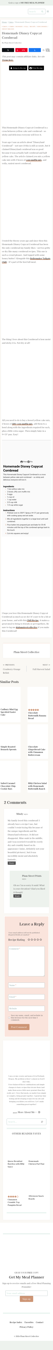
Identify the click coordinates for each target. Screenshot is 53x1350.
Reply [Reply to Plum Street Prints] (17, 896)
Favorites (29, 1322)
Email (12, 997)
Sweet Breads (8, 29)
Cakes (4, 26)
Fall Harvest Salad (39, 667)
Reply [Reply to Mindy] (11, 863)
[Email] (26, 997)
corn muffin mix (34, 159)
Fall (26, 26)
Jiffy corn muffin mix (22, 423)
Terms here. (7, 59)
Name (12, 985)
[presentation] (10, 697)
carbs (11, 26)
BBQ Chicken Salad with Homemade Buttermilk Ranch (37, 786)
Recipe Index (16, 1322)
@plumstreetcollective (26, 627)
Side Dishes (42, 26)
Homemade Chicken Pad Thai (36, 1162)
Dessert (19, 26)
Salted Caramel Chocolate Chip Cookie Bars (8, 786)
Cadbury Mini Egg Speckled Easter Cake (9, 712)
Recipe (33, 26)
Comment (14, 948)
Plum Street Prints (31, 875)
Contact (39, 1322)
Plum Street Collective (13, 43)
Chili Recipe (33, 620)
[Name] (26, 985)
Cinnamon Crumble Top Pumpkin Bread (14, 1202)
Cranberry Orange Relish (14, 668)
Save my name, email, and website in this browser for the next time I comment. (27, 1017)
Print (23, 462)
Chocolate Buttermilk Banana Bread (37, 715)
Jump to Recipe (18, 68)
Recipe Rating (16, 939)
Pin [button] (30, 462)
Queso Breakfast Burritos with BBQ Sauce (16, 1164)
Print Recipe (36, 68)
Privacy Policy (26, 1326)
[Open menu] (47, 11)
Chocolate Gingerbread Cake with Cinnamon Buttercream (36, 750)
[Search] (42, 1121)
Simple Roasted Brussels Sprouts (8, 748)
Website (13, 1008)
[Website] (26, 1008)
